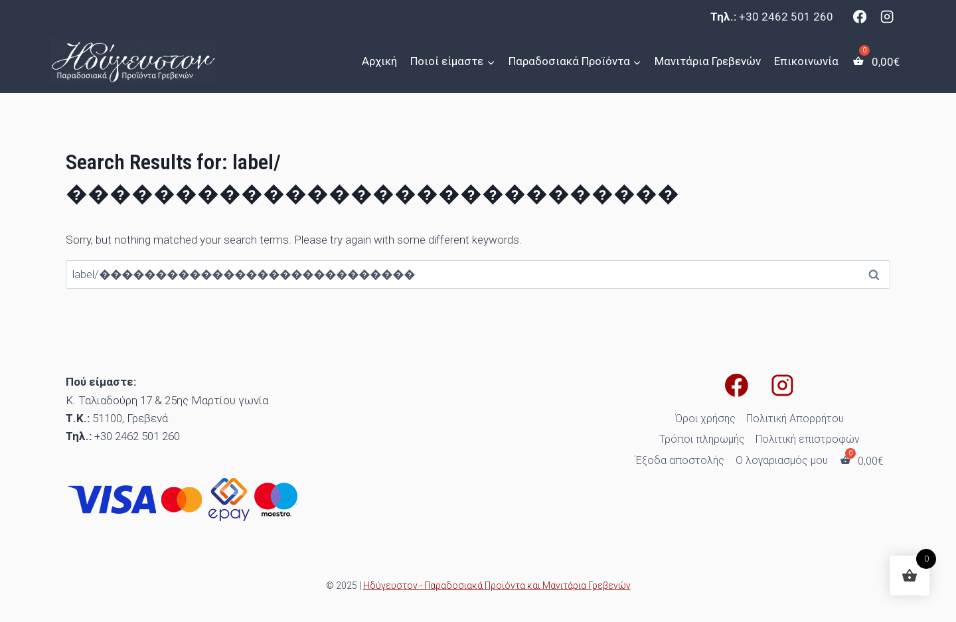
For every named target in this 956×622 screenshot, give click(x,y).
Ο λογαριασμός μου (782, 460)
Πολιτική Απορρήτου (795, 418)
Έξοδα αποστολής (679, 460)
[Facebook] (859, 16)
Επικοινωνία (806, 61)
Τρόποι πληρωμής (702, 439)
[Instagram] (887, 16)
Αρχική (379, 61)
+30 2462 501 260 (786, 16)
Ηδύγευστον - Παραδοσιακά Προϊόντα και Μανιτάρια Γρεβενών (497, 585)
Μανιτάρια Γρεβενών (708, 61)
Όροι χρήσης (705, 418)
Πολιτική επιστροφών (808, 439)
